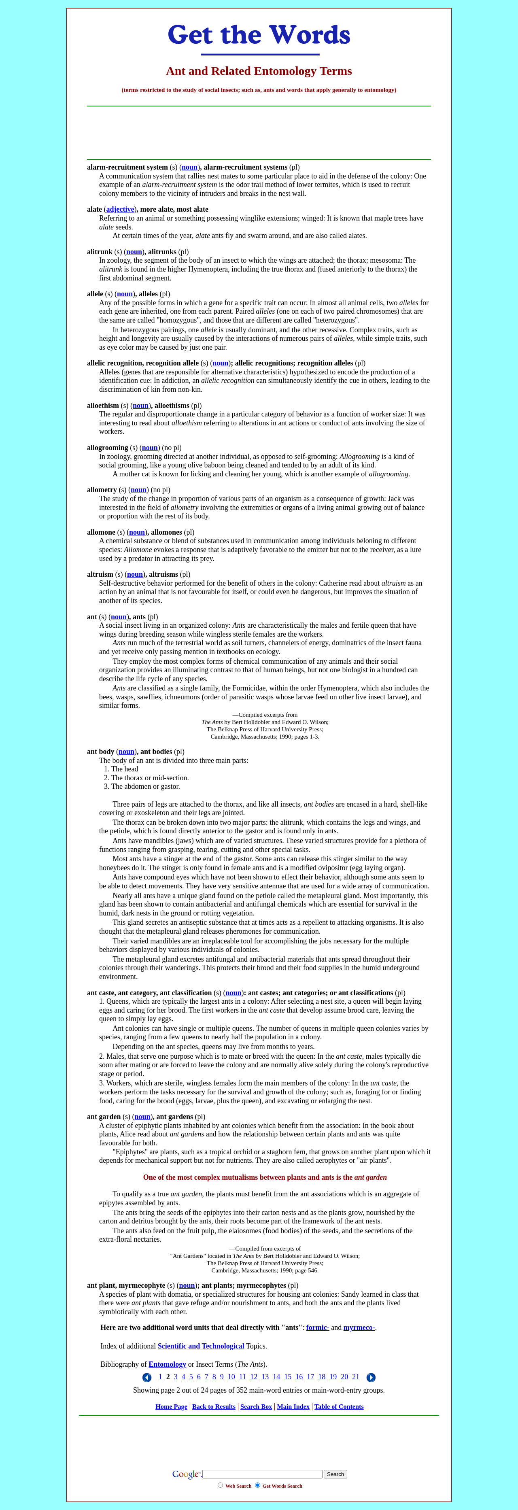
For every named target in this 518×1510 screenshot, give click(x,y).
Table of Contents (339, 1406)
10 (231, 1377)
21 (355, 1377)
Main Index (293, 1406)
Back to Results (214, 1406)
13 (265, 1377)
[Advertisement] (259, 1438)
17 (310, 1377)
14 (276, 1377)
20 (344, 1377)
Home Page (171, 1406)
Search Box (256, 1406)
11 (242, 1377)
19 (333, 1377)
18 (321, 1377)
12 (253, 1377)
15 (287, 1377)
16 (299, 1377)
